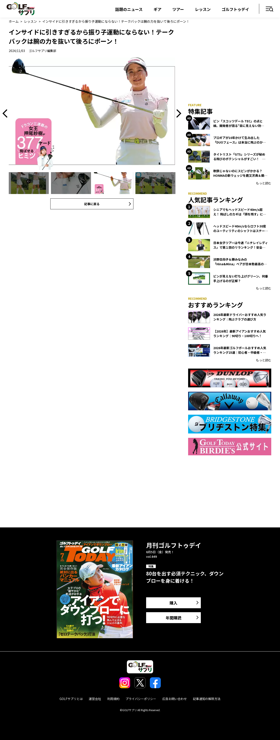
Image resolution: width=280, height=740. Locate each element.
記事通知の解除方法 (206, 699)
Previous (6, 113)
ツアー (178, 9)
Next (177, 113)
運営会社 (95, 699)
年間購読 (173, 617)
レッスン (203, 9)
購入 (173, 603)
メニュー (269, 9)
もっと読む (263, 183)
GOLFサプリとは (71, 699)
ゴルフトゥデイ (235, 9)
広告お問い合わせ (174, 699)
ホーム (14, 21)
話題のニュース (129, 9)
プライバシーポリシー (141, 699)
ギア (157, 9)
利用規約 (113, 699)
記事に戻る (92, 204)
